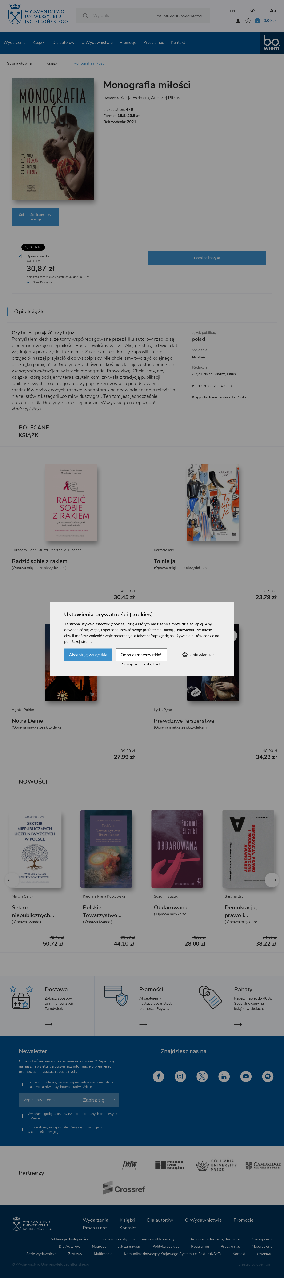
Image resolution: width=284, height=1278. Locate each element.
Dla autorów (63, 42)
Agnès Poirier (23, 709)
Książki (39, 42)
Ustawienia (198, 655)
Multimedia (103, 1253)
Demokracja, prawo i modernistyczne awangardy (245, 919)
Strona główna (19, 63)
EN (232, 11)
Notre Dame (27, 721)
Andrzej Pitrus (165, 98)
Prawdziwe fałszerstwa (184, 721)
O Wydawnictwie (97, 42)
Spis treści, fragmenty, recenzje (35, 216)
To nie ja (164, 561)
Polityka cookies (165, 1246)
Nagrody (99, 1246)
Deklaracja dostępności (68, 1239)
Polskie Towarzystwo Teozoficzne (100, 915)
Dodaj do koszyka (207, 258)
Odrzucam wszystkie (141, 654)
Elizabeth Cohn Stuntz (30, 550)
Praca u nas (153, 42)
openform (264, 1264)
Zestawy (75, 1253)
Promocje (128, 42)
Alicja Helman (134, 98)
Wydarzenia (15, 42)
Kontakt (178, 42)
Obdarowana (171, 907)
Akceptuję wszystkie (88, 654)
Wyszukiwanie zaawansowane (180, 16)
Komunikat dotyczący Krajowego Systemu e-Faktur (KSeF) (172, 1253)
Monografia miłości (89, 63)
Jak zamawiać (129, 1246)
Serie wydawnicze (41, 1253)
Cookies (264, 1254)
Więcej (87, 1087)
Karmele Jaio (164, 550)
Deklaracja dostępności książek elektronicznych (139, 1239)
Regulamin (200, 1246)
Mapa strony (262, 1246)
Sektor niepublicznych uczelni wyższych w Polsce (34, 919)
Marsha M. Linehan (65, 550)
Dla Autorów (69, 1246)
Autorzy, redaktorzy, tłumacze (215, 1239)
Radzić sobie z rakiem (40, 561)
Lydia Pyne (163, 709)
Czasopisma (262, 1239)
